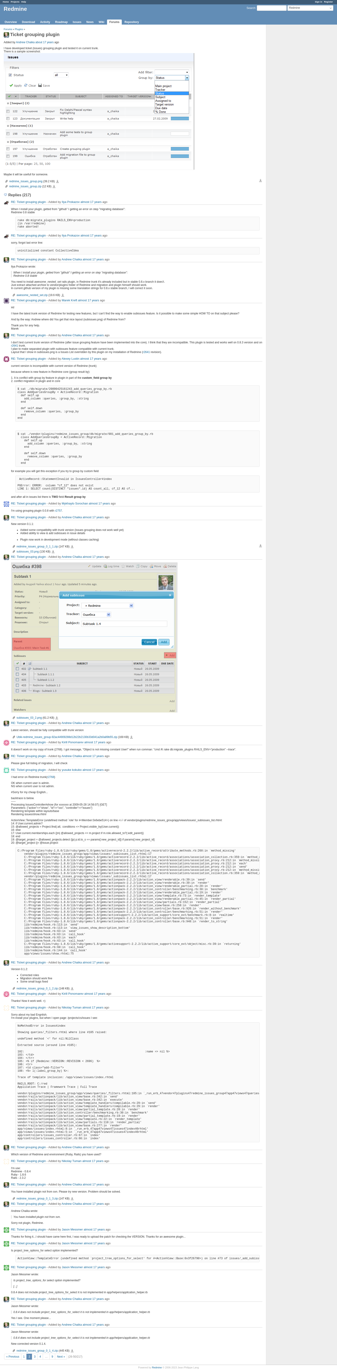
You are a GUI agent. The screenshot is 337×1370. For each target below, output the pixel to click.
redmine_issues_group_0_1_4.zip (37, 1350)
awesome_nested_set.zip (32, 295)
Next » (61, 1356)
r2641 (14, 345)
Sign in (318, 1)
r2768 (50, 777)
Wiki (101, 22)
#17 (121, 820)
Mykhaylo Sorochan (75, 503)
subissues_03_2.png (29, 717)
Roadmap (61, 22)
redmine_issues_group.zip (25, 186)
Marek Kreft (69, 300)
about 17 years (44, 42)
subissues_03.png (28, 551)
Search (250, 8)
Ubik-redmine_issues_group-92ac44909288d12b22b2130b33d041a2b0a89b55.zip (67, 737)
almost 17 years (91, 202)
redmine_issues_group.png (25, 181)
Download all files (260, 180)
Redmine (157, 1367)
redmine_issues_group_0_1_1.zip (37, 546)
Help (23, 1)
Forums (114, 22)
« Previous (12, 1356)
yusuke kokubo (72, 770)
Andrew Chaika (25, 42)
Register (328, 1)
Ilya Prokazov (71, 202)
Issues (77, 22)
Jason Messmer (72, 1229)
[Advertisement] (289, 97)
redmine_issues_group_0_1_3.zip (37, 1198)
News (89, 22)
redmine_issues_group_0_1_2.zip (37, 988)
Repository (132, 22)
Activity (45, 22)
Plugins (19, 29)
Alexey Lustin (70, 358)
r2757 (58, 510)
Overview (11, 22)
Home (6, 1)
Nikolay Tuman (72, 1007)
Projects (15, 1)
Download (28, 22)
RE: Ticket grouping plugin (28, 202)
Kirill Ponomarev (73, 742)
